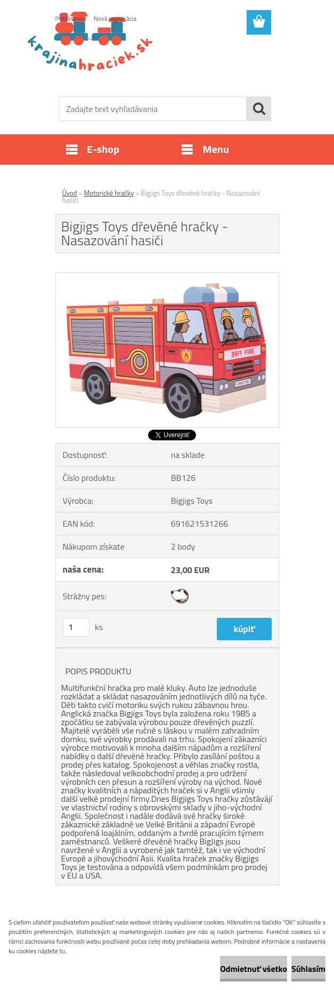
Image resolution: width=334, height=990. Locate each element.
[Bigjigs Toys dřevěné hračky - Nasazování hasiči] (167, 277)
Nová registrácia (115, 18)
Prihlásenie (70, 18)
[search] (259, 108)
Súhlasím (308, 968)
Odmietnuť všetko (253, 968)
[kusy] (76, 627)
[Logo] (160, 61)
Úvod (69, 193)
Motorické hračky (109, 193)
